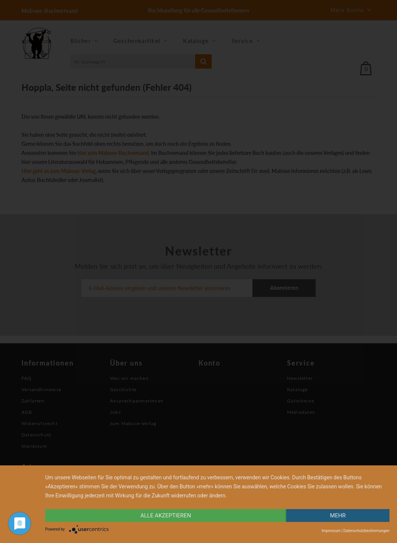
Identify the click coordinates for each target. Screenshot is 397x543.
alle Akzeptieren (165, 515)
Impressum (331, 531)
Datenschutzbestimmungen (366, 531)
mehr (338, 515)
